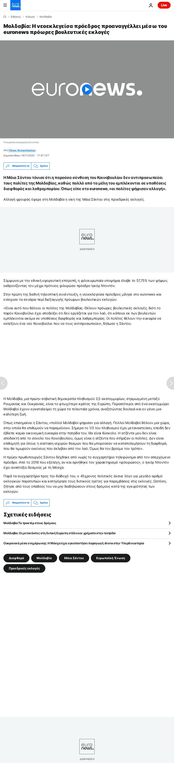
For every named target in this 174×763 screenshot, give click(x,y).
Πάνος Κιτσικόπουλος (22, 150)
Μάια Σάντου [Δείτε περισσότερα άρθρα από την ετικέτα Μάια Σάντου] (74, 558)
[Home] (4, 16)
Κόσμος (30, 16)
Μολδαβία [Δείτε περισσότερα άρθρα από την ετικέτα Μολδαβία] (44, 558)
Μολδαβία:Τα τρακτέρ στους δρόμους (29, 523)
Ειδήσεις (16, 16)
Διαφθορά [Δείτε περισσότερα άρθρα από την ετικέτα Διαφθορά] (16, 558)
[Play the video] (87, 89)
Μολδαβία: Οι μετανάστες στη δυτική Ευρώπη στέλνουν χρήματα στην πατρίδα (59, 533)
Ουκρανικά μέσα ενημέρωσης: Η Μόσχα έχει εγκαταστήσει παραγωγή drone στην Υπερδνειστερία (73, 543)
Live (164, 5)
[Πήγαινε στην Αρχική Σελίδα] (15, 5)
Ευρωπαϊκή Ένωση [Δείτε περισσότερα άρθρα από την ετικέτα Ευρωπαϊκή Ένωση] (110, 558)
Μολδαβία (46, 16)
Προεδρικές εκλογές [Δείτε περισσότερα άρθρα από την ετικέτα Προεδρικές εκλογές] (24, 568)
